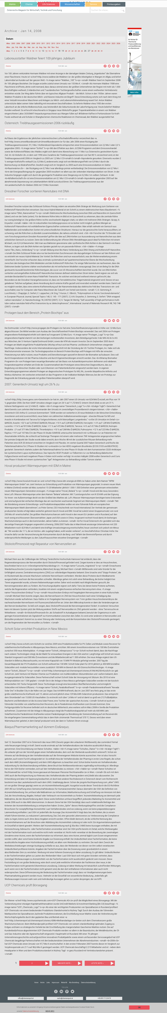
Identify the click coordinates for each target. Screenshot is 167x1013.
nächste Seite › (64, 966)
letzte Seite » (97, 966)
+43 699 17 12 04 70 (104, 1001)
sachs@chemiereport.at (65, 1001)
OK (139, 1008)
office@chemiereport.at (26, 1001)
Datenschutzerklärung (31, 1012)
